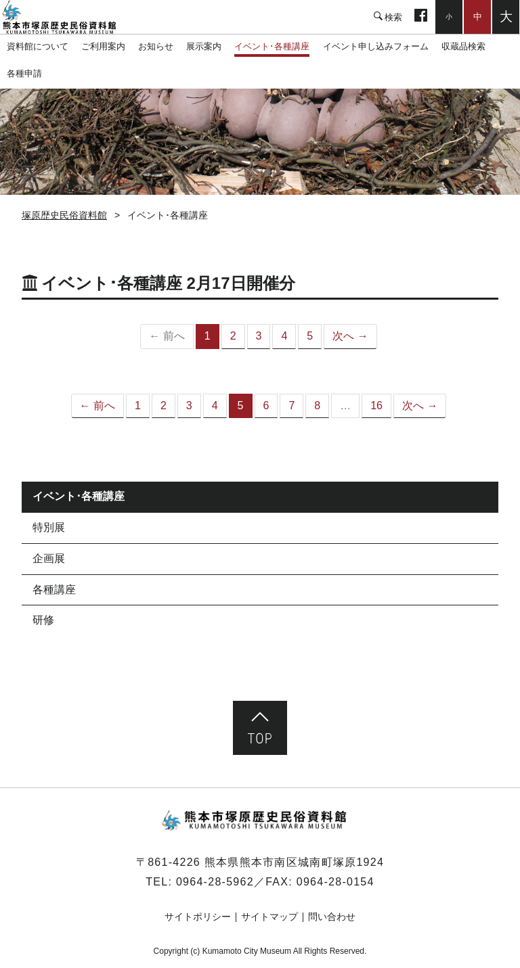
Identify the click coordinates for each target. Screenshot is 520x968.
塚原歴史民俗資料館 (67, 17)
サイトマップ (269, 916)
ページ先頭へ (260, 728)
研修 (43, 620)
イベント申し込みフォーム (376, 46)
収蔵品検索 (463, 46)
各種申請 (24, 73)
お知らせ (155, 46)
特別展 (48, 527)
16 (376, 405)
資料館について (37, 46)
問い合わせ (331, 916)
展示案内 (203, 46)
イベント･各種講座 (271, 46)
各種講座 (54, 589)
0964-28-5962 (215, 882)
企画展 (48, 558)
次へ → (350, 336)
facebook (421, 17)
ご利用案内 (103, 46)
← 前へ (97, 405)
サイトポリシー (198, 916)
